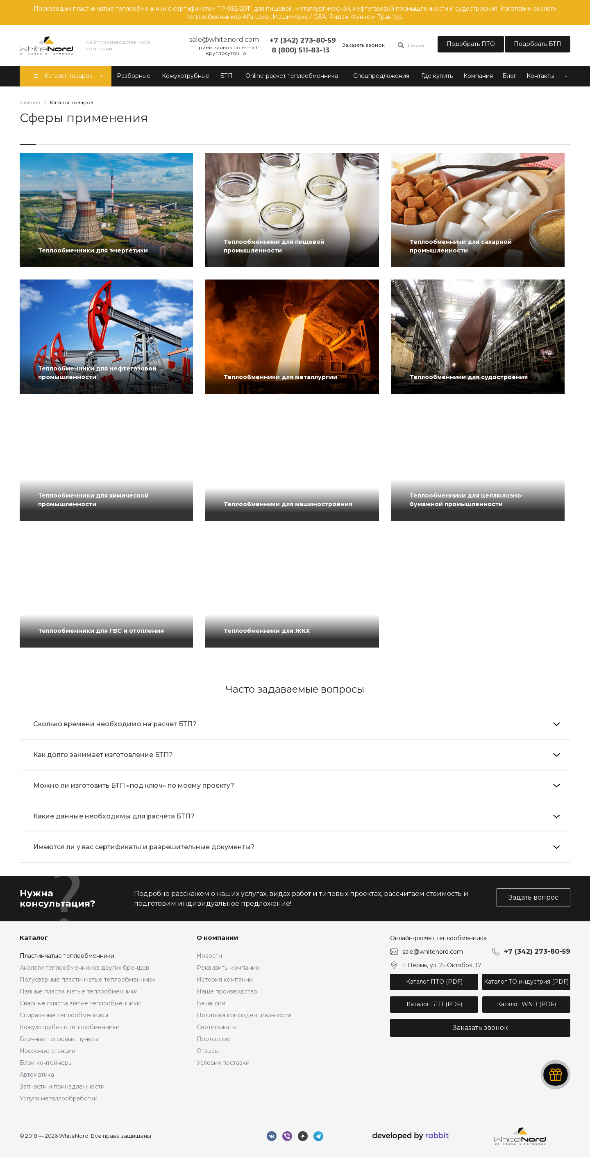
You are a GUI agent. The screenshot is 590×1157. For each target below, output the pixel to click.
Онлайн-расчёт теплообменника (438, 938)
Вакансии (211, 1003)
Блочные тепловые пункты (59, 1039)
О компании (217, 937)
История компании (225, 979)
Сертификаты (216, 1027)
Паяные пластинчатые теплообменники (79, 991)
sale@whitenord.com (432, 951)
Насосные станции (47, 1051)
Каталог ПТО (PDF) (434, 981)
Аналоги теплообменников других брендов (84, 967)
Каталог (34, 937)
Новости (209, 955)
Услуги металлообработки (59, 1098)
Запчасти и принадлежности (62, 1086)
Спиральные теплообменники (64, 1015)
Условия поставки (223, 1062)
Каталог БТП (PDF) (434, 1004)
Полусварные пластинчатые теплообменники (87, 979)
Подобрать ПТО (471, 44)
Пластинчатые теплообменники (67, 955)
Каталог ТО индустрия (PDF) (526, 981)
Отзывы (208, 1051)
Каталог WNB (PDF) (526, 1004)
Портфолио (214, 1039)
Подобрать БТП (537, 44)
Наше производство (227, 991)
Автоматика (37, 1074)
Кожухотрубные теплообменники (70, 1027)
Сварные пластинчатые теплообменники (80, 1003)
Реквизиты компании (228, 967)
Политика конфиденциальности (244, 1015)
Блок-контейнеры (46, 1062)
